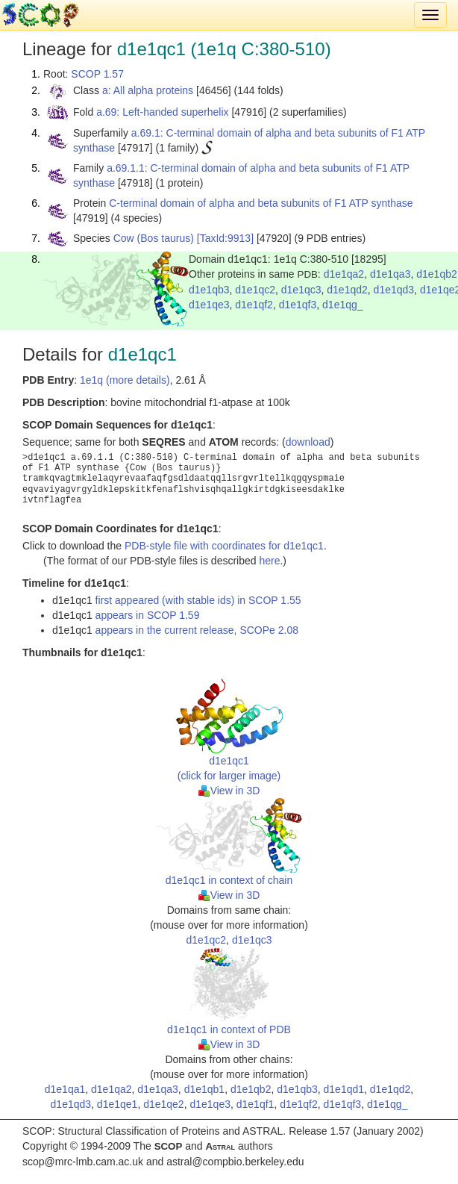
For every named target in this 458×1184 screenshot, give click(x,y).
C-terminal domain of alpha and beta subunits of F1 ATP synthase (260, 203)
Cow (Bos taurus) (153, 238)
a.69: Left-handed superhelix (162, 112)
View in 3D (229, 791)
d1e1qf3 (298, 305)
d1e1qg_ (342, 305)
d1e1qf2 (254, 305)
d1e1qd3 (394, 290)
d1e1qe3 (209, 305)
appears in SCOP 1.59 (147, 615)
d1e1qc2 (255, 290)
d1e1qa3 (390, 274)
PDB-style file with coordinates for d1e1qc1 (224, 546)
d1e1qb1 (204, 1089)
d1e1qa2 (344, 274)
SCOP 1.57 (97, 74)
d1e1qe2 (163, 1104)
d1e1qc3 (301, 290)
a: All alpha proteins (147, 90)
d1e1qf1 (255, 1104)
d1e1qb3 (209, 290)
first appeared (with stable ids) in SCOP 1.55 (198, 600)
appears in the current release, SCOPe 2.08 (196, 630)
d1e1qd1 (344, 1089)
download (308, 442)
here (269, 561)
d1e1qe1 (117, 1104)
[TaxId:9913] (225, 238)
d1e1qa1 (65, 1089)
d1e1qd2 (347, 290)
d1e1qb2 (436, 274)
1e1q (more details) (125, 380)
